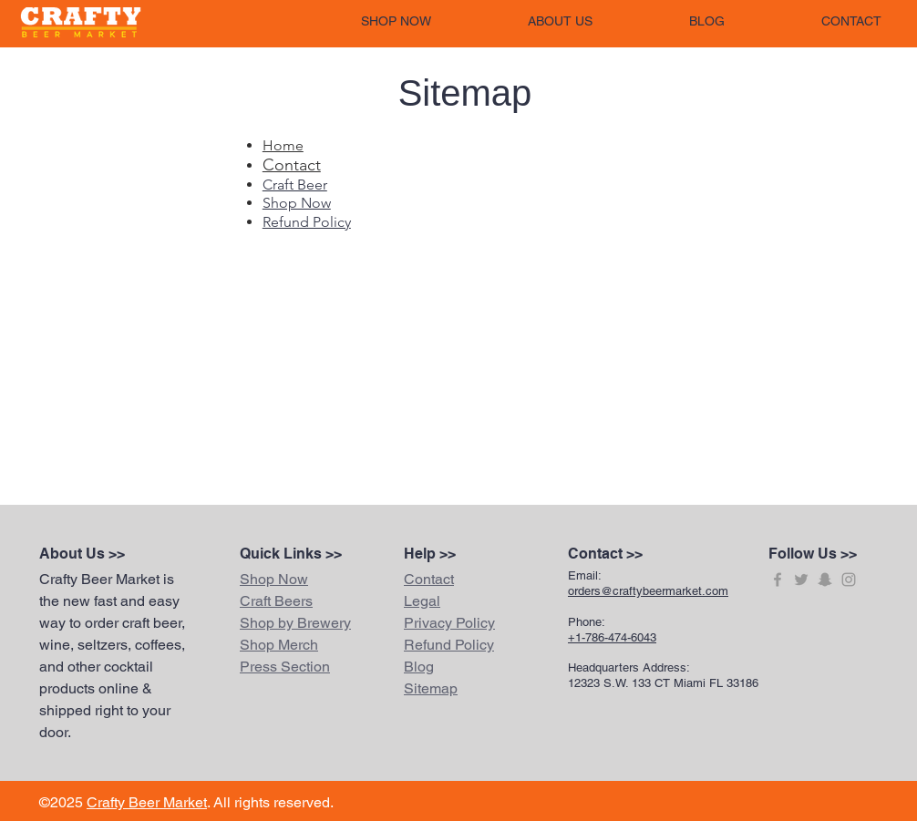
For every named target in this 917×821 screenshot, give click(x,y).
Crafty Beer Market (147, 802)
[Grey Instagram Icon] (849, 579)
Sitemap (431, 688)
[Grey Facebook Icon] (777, 579)
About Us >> (82, 553)
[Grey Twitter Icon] (801, 579)
